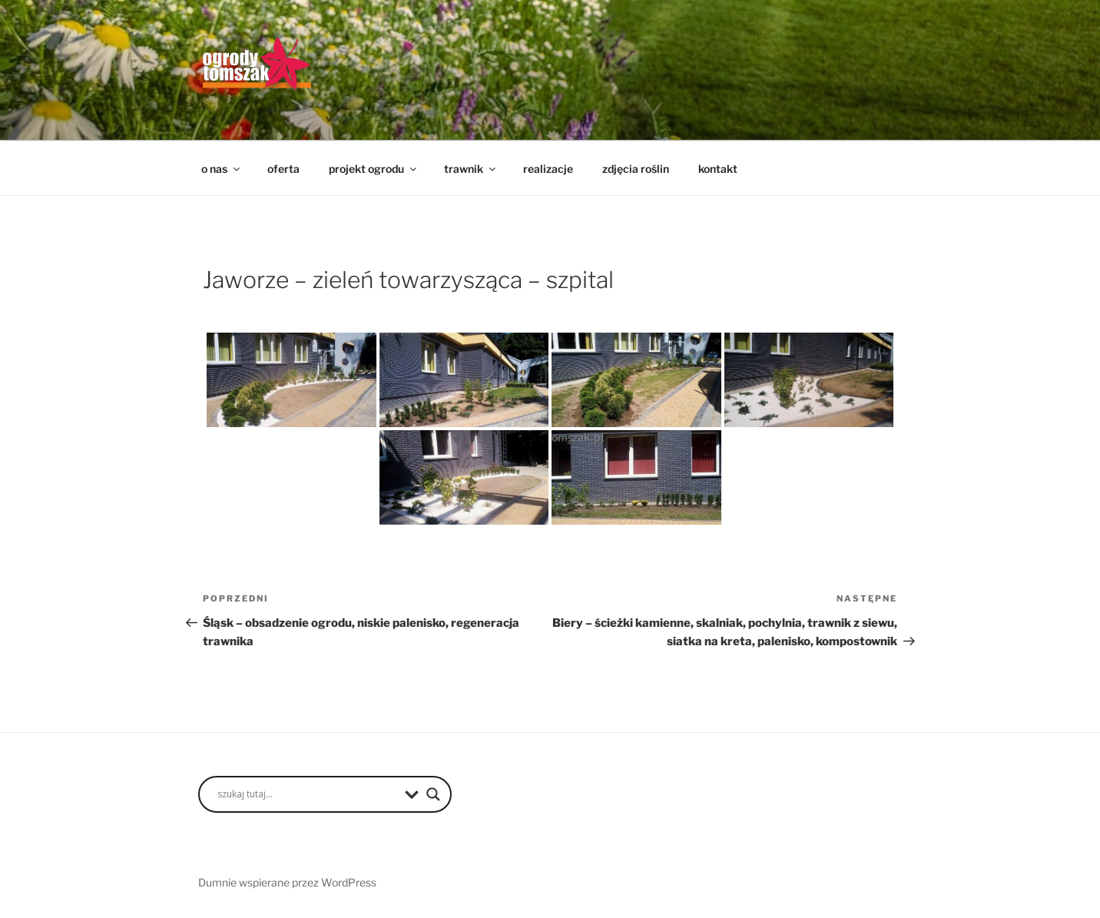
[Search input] (307, 794)
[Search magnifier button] (433, 794)
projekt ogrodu (374, 168)
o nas (221, 168)
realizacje (548, 168)
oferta (283, 168)
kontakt (717, 168)
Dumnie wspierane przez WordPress (287, 882)
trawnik (471, 168)
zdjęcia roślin (635, 168)
